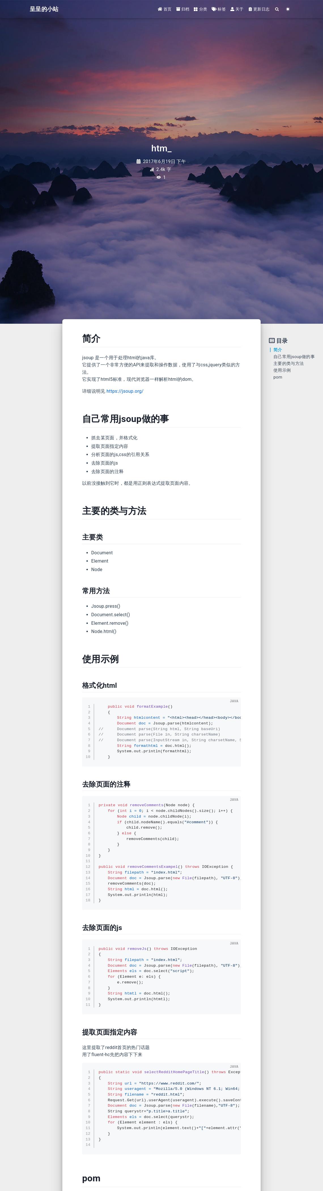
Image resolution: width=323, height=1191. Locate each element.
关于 (237, 9)
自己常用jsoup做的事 (294, 356)
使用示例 (282, 370)
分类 (200, 9)
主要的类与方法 (288, 363)
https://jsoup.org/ (125, 391)
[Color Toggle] (287, 9)
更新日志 (258, 9)
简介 (277, 349)
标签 (219, 9)
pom (277, 377)
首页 (165, 9)
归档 (183, 9)
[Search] (277, 9)
